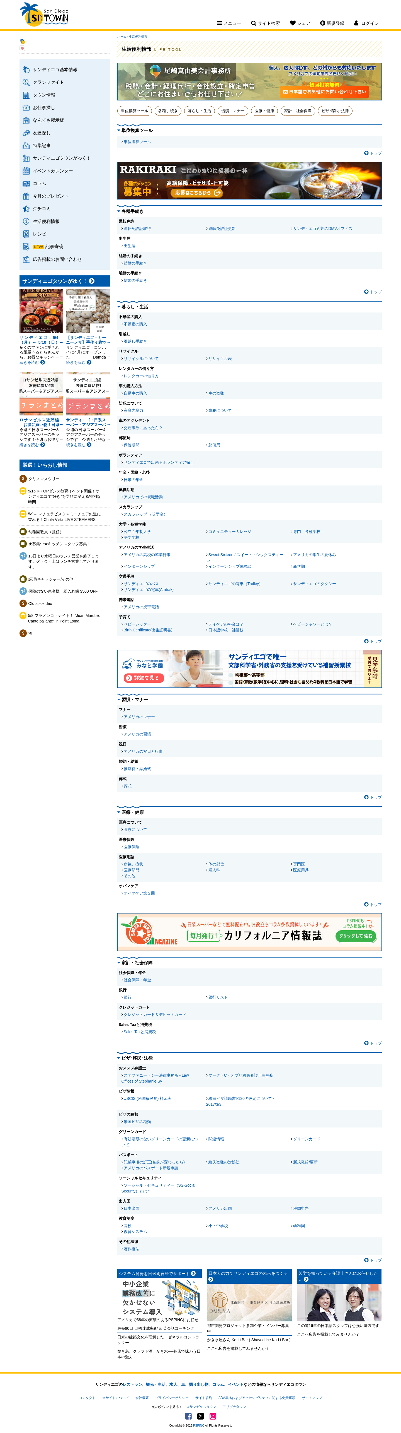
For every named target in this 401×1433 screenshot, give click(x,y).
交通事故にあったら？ (143, 427)
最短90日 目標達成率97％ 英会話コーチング (156, 1328)
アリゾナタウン (234, 1407)
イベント (236, 1384)
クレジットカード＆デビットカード (155, 1014)
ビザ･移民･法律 (335, 111)
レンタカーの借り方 (141, 376)
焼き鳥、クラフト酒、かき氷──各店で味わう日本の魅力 (159, 1354)
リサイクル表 (220, 358)
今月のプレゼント (51, 195)
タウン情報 (44, 94)
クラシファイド (48, 82)
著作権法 (131, 1249)
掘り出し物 (198, 1384)
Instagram (213, 1416)
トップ (373, 153)
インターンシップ (139, 566)
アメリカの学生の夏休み (314, 554)
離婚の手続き (135, 280)
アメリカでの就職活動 (143, 497)
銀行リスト (218, 997)
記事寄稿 (54, 246)
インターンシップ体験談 (229, 566)
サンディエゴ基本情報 (55, 69)
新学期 (299, 566)
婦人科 (214, 870)
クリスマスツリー (44, 479)
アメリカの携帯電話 (141, 607)
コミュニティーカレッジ (229, 531)
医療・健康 (264, 111)
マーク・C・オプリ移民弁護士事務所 (241, 1075)
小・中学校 (218, 1225)
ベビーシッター (137, 624)
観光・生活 (156, 1384)
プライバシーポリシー (172, 1398)
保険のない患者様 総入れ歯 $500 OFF (63, 591)
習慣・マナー (233, 111)
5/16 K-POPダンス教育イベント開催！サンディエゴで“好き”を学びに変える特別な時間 (64, 496)
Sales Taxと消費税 (140, 1032)
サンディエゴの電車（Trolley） (235, 583)
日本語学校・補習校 (226, 630)
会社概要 (142, 1398)
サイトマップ (312, 1398)
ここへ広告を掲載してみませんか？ (238, 1348)
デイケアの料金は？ (226, 624)
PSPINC (198, 1425)
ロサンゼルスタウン (201, 1407)
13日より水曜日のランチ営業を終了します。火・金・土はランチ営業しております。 (63, 561)
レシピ (39, 233)
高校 (128, 1225)
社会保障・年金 (137, 980)
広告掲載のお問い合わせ (57, 259)
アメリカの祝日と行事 (143, 751)
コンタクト (87, 1398)
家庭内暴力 (133, 410)
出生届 (129, 246)
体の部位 (216, 864)
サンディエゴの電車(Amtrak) (149, 589)
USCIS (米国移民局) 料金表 (148, 1098)
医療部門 (131, 870)
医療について (135, 829)
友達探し (42, 132)
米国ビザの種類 (137, 1121)
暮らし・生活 (199, 111)
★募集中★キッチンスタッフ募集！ (59, 544)
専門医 (299, 864)
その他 (129, 876)
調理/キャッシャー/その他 (51, 579)
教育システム (135, 1231)
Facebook (188, 1416)
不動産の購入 (135, 324)
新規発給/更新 (305, 1162)
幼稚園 (299, 1225)
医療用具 (301, 870)
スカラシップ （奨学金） (146, 514)
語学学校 (131, 537)
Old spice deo (40, 603)
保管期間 (131, 445)
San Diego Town (44, 15)
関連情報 (216, 1139)
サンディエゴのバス (141, 583)
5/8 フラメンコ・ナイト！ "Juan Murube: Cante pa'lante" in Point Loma (64, 618)
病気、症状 (133, 864)
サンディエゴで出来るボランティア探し (159, 462)
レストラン (132, 1384)
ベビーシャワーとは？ (312, 624)
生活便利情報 (46, 221)
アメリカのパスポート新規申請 (151, 1168)
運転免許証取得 (137, 228)
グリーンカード (306, 1139)
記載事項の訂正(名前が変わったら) (154, 1162)
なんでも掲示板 (48, 119)
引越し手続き (135, 341)
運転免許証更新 (222, 228)
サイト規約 (203, 1398)
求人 (173, 1384)
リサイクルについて (141, 358)
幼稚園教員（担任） (46, 532)
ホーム (122, 36)
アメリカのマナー (139, 717)
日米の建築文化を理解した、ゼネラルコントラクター (158, 1340)
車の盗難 (216, 393)
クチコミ (42, 208)
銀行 (128, 997)
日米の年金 (133, 479)
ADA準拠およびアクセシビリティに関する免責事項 (256, 1398)
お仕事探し (44, 107)
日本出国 (131, 1208)
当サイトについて (115, 1398)
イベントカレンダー (53, 170)
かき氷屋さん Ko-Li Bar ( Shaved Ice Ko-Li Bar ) (249, 1340)
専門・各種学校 (306, 531)
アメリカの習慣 (137, 734)
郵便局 (214, 445)
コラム (39, 183)
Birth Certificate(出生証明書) (148, 630)
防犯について (220, 410)
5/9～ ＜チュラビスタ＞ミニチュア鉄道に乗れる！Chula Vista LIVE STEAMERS (64, 517)
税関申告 (301, 1208)
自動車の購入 (135, 393)
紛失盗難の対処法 (224, 1162)
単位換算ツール (134, 111)
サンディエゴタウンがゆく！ (62, 157)
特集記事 (42, 145)
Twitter (200, 1416)
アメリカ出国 (220, 1208)
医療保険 (131, 847)
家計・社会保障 (298, 111)
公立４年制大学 (137, 531)
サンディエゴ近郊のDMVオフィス (323, 228)
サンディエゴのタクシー (314, 583)
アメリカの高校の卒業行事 (147, 554)
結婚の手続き (135, 263)
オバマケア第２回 (139, 893)
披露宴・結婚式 (137, 768)
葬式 (128, 786)
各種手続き (168, 111)
